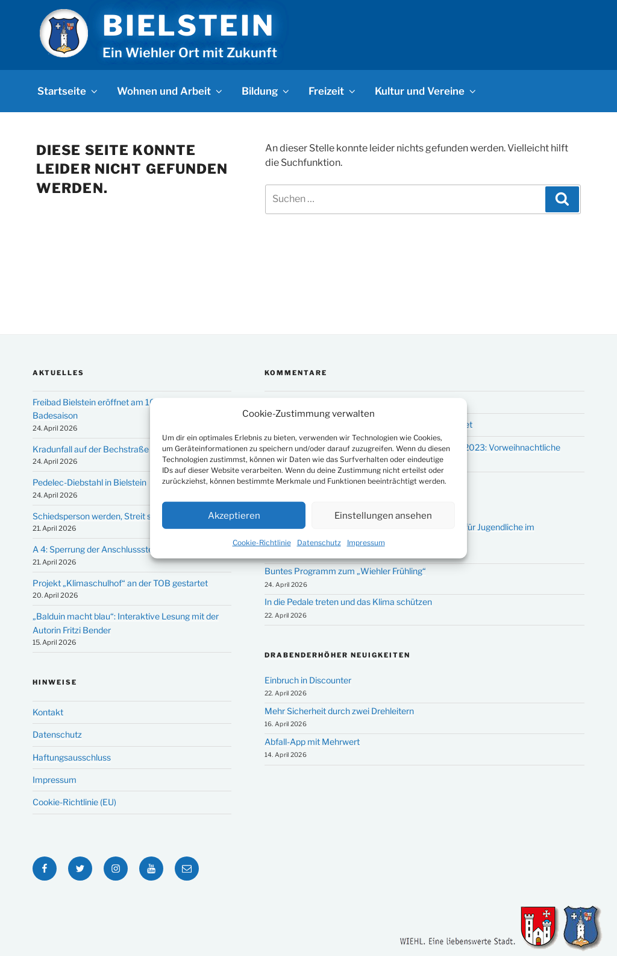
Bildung (266, 91)
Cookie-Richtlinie (262, 542)
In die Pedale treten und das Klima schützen (348, 602)
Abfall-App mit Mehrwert (312, 741)
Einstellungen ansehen (383, 515)
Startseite (68, 91)
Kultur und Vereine (426, 91)
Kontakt (48, 712)
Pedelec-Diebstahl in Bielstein (89, 482)
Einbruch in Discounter (308, 680)
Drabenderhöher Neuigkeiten (337, 655)
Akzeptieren (234, 515)
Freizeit (332, 91)
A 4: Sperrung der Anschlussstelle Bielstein (114, 549)
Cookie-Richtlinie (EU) (74, 802)
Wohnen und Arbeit (170, 91)
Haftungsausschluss (72, 757)
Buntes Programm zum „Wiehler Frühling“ (345, 571)
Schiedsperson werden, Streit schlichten (110, 516)
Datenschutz (319, 542)
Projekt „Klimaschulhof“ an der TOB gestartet (120, 583)
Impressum (366, 542)
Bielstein (188, 25)
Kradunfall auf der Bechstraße (91, 449)
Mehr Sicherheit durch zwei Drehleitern (339, 711)
